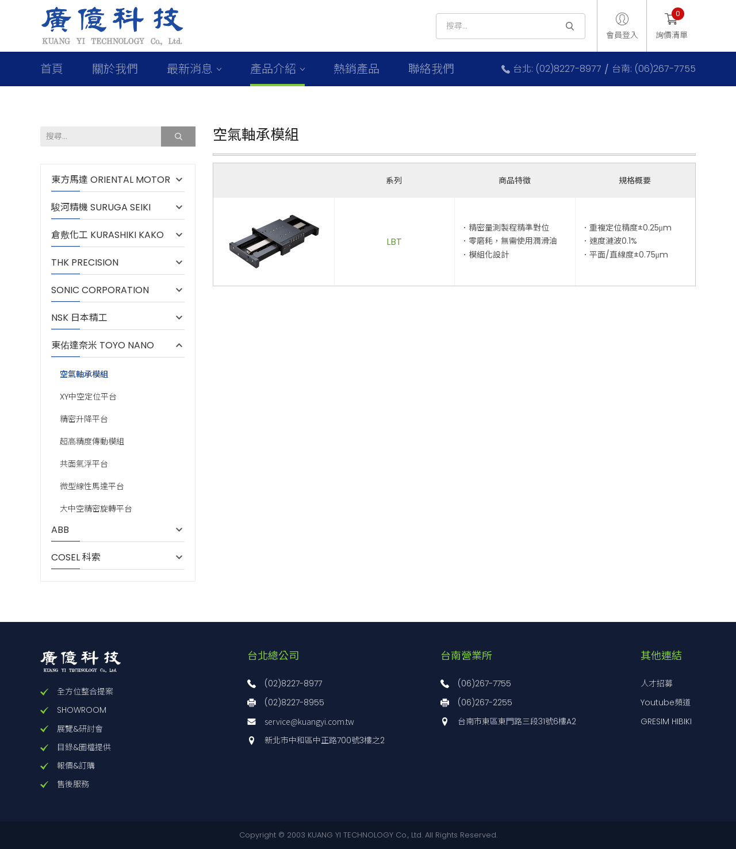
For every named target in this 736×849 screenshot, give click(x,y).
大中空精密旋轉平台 (96, 509)
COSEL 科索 (76, 557)
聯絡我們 (431, 69)
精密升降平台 (84, 419)
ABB (65, 530)
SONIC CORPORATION (100, 290)
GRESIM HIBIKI (666, 721)
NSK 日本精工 (79, 318)
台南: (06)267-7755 (654, 69)
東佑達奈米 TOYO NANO (102, 345)
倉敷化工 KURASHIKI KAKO (107, 235)
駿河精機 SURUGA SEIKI (101, 207)
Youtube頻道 (666, 702)
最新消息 (190, 69)
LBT (394, 241)
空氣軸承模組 (84, 374)
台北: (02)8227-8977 (557, 69)
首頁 (51, 69)
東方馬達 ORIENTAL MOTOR (110, 180)
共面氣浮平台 (84, 464)
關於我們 (115, 69)
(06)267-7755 (484, 683)
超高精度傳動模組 (92, 442)
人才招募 (657, 683)
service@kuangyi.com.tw (309, 721)
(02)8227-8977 (293, 683)
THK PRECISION (90, 262)
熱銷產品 (356, 69)
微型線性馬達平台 (92, 486)
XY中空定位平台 (88, 397)
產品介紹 (273, 69)
